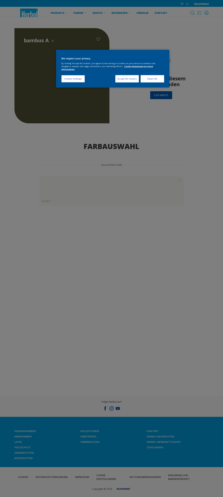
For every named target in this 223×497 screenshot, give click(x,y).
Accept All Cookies (127, 78)
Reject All (152, 78)
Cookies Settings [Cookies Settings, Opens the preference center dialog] (73, 78)
